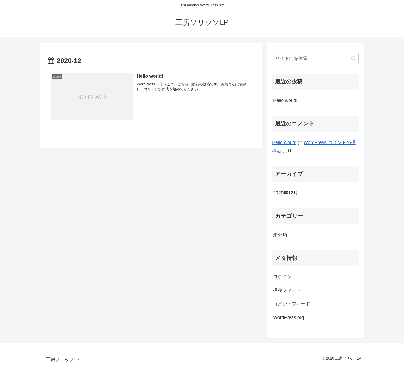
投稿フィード (287, 290)
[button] (353, 58)
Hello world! (285, 100)
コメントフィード (291, 303)
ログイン (282, 276)
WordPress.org (288, 317)
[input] (315, 58)
